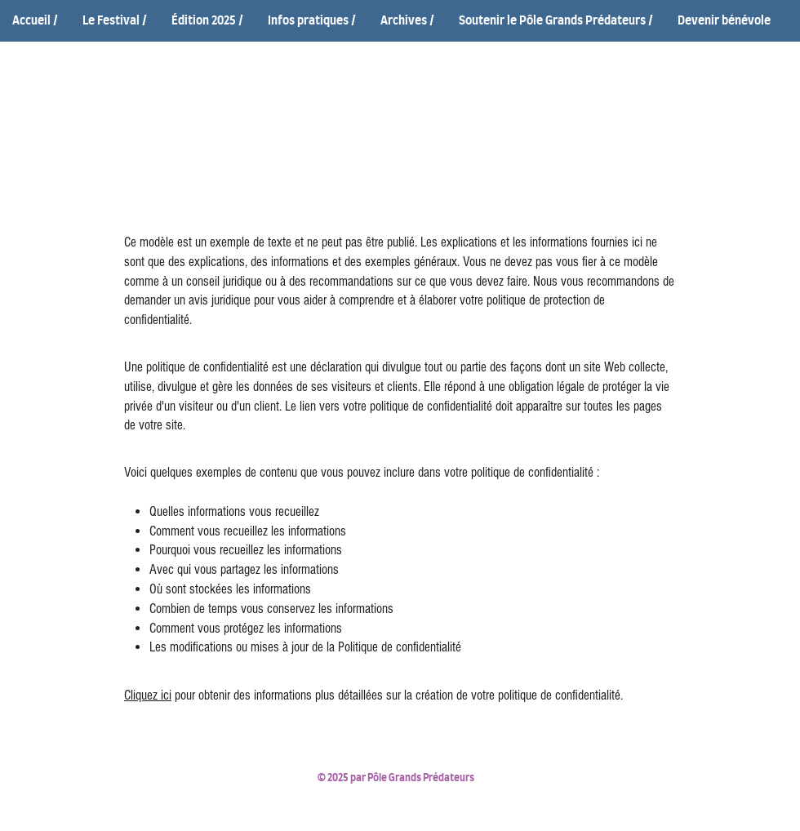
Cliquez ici (147, 695)
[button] (114, 21)
